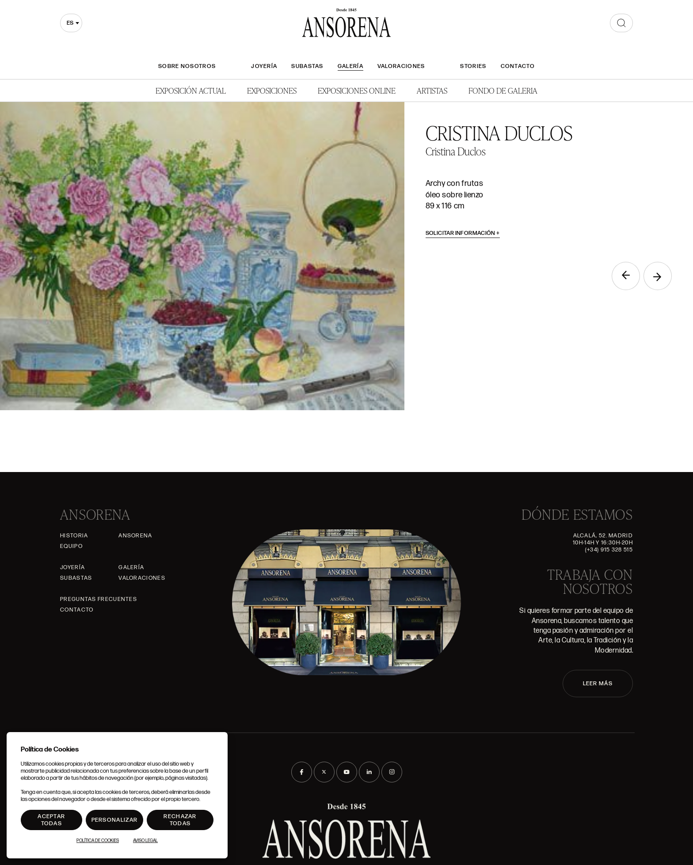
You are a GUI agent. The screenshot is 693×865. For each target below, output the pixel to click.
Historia (74, 535)
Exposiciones (272, 90)
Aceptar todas (51, 820)
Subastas (307, 66)
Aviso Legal (145, 840)
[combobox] (71, 23)
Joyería (264, 66)
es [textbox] (70, 22)
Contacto (518, 66)
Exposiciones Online (357, 90)
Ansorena (135, 535)
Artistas (432, 90)
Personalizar (114, 819)
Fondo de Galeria (502, 90)
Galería (350, 66)
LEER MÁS (598, 683)
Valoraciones (401, 66)
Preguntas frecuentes (98, 599)
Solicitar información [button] (463, 233)
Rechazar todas (180, 820)
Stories (473, 66)
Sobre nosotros (187, 66)
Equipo (71, 546)
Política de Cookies (97, 840)
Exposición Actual (191, 90)
